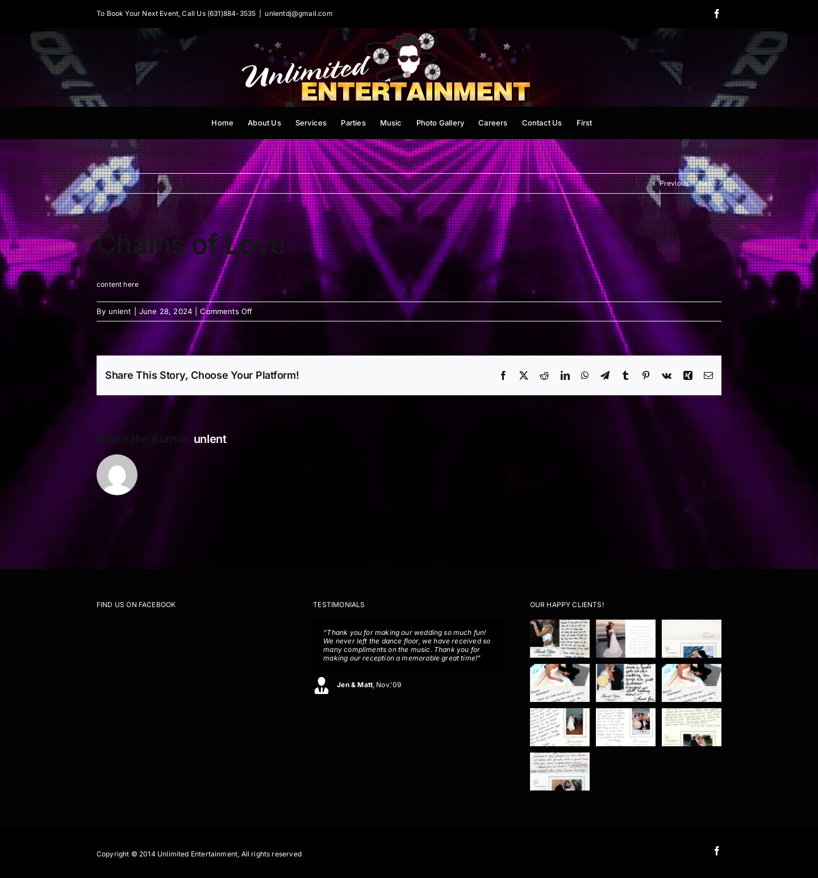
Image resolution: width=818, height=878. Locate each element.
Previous (674, 183)
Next (707, 183)
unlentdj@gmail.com (298, 13)
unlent (119, 311)
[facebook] (716, 850)
